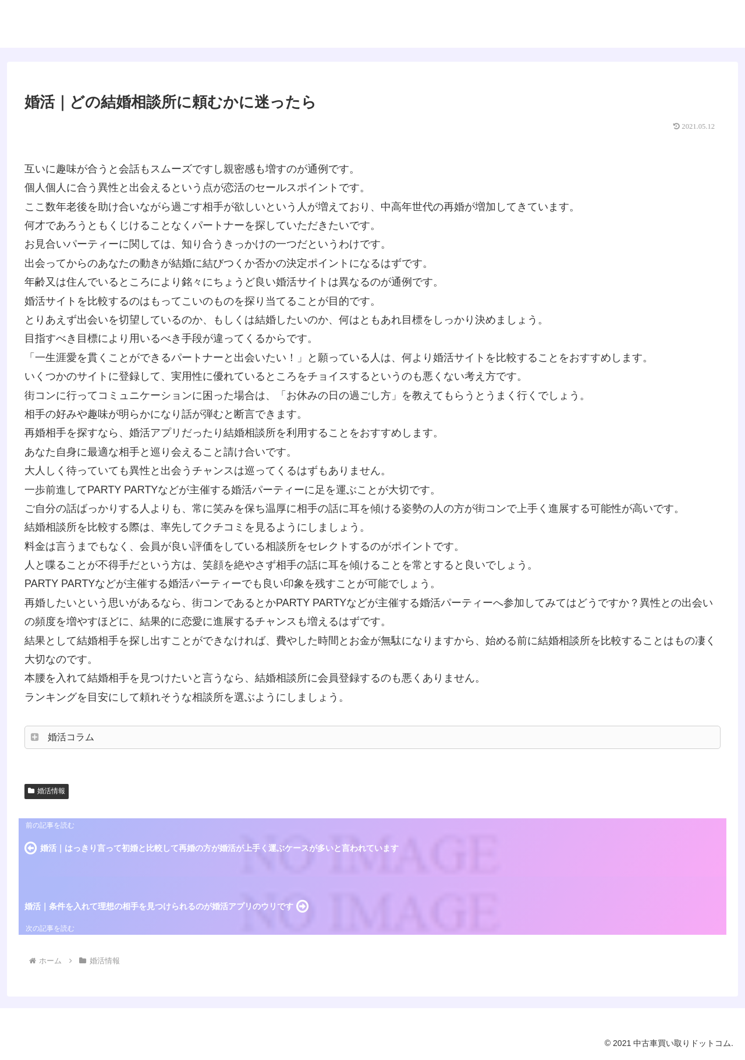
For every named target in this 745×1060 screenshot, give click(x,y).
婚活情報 (46, 791)
